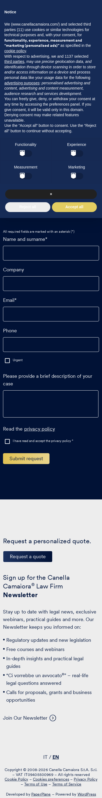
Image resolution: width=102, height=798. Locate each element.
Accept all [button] (74, 207)
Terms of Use (35, 784)
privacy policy (39, 429)
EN (55, 757)
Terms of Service (67, 784)
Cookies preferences (51, 779)
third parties (14, 61)
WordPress (87, 794)
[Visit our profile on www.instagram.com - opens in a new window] (66, 741)
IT (45, 757)
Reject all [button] (27, 207)
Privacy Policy (85, 779)
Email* (51, 307)
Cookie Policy (16, 779)
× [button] (51, 194)
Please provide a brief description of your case (50, 398)
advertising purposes (21, 83)
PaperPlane (41, 794)
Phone (51, 337)
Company (51, 276)
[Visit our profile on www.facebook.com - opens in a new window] (49, 741)
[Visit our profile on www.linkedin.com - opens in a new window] (32, 741)
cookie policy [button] (15, 51)
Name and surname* (51, 246)
